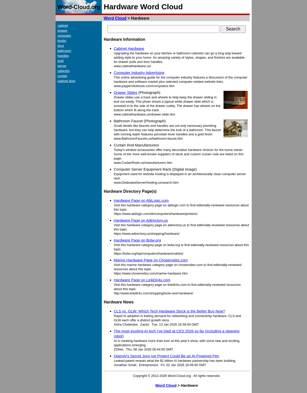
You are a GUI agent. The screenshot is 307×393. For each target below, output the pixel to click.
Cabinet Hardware (129, 48)
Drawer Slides (125, 92)
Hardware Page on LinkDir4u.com (142, 280)
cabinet (63, 25)
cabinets (64, 71)
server (62, 66)
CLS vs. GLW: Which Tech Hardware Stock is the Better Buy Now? (169, 311)
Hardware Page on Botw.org (137, 240)
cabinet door (67, 81)
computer (64, 35)
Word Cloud (115, 18)
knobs (62, 41)
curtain (62, 76)
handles (63, 56)
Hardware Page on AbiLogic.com (141, 200)
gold (61, 61)
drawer (63, 30)
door (61, 46)
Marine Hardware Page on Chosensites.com (151, 260)
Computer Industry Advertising (139, 72)
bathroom (64, 51)
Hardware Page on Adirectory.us (141, 220)
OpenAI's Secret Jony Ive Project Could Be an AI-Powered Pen (166, 356)
